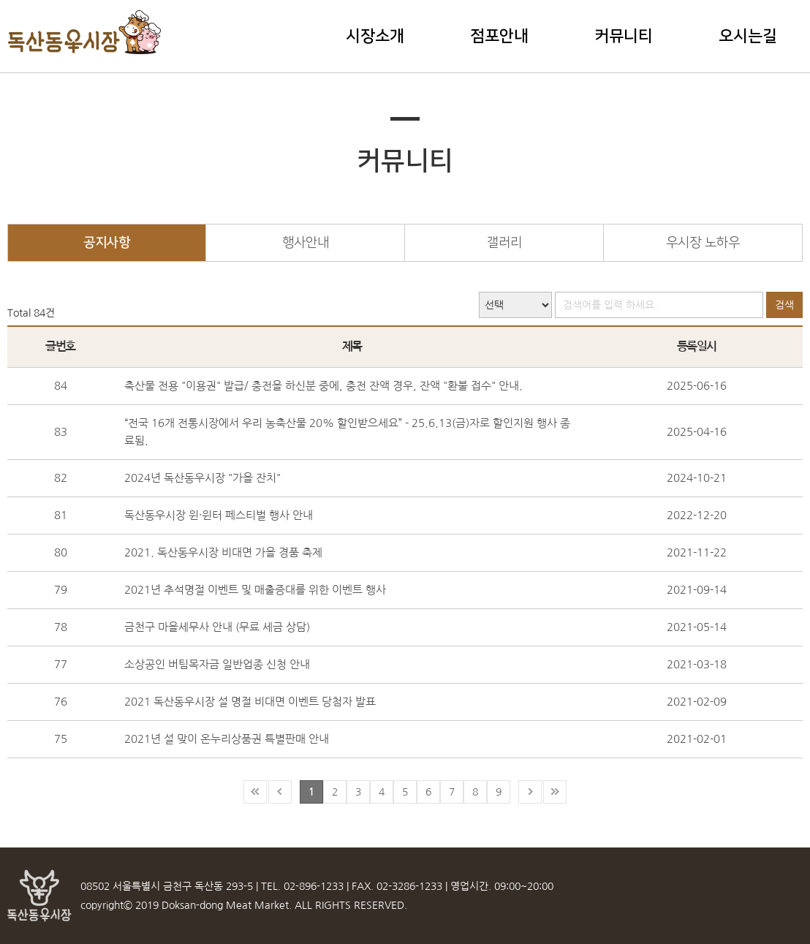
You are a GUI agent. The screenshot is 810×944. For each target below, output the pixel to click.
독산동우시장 (85, 32)
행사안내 (305, 242)
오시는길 (748, 36)
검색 (784, 305)
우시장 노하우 (703, 242)
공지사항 (106, 242)
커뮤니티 (623, 36)
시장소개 (375, 36)
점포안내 (499, 36)
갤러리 (504, 242)
